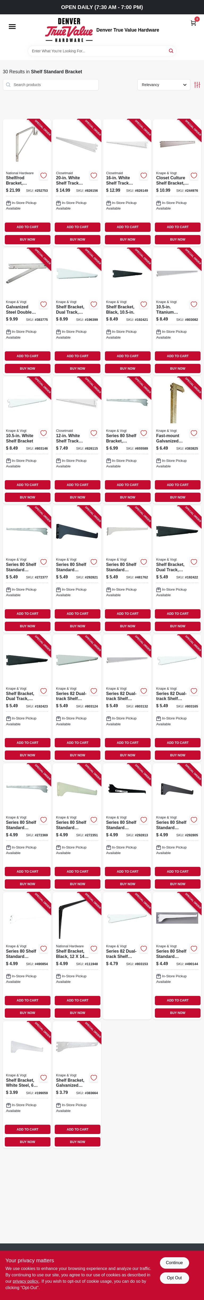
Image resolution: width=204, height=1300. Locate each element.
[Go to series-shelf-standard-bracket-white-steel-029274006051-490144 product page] (177, 955)
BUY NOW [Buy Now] (27, 239)
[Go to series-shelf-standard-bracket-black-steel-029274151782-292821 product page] (77, 569)
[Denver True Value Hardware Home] (69, 30)
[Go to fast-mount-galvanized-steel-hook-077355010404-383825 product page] (177, 440)
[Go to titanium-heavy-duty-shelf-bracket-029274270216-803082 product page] (177, 311)
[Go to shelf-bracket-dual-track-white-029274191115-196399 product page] (77, 311)
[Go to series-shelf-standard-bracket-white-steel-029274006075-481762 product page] (127, 569)
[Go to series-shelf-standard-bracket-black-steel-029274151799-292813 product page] (127, 827)
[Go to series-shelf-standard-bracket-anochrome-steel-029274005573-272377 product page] (27, 569)
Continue (174, 1262)
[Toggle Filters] (197, 85)
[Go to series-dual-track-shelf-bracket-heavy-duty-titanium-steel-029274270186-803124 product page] (77, 698)
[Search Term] (102, 51)
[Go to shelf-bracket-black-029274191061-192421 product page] (127, 311)
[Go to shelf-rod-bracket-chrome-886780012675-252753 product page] (27, 182)
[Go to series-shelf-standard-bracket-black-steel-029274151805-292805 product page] (177, 827)
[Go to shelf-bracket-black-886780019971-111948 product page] (77, 955)
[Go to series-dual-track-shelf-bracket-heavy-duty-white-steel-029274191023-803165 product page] (177, 698)
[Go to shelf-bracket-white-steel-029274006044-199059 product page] (27, 1084)
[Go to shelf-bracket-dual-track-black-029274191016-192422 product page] (177, 569)
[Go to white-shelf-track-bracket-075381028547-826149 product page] (127, 182)
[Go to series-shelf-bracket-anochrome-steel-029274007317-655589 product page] (127, 440)
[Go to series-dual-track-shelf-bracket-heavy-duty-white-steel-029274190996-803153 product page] (127, 955)
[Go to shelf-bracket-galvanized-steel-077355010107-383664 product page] (77, 1084)
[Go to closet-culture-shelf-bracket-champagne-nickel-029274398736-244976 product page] (177, 182)
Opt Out (174, 1278)
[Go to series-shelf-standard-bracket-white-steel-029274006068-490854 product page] (27, 955)
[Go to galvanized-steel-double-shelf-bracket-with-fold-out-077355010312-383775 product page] (27, 311)
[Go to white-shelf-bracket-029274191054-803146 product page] (27, 440)
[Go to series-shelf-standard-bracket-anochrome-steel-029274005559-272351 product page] (77, 827)
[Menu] (12, 26)
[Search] (171, 50)
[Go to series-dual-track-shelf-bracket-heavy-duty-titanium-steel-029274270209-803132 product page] (127, 698)
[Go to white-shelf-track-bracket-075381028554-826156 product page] (77, 182)
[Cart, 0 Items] (193, 23)
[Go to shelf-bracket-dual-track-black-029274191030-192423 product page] (27, 698)
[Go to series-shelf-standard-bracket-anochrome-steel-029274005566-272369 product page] (27, 827)
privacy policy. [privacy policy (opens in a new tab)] (26, 1281)
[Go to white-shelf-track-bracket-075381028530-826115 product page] (77, 440)
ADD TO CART (28, 227)
